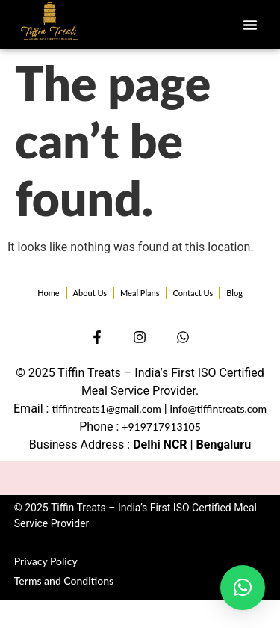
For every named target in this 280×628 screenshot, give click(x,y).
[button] (250, 24)
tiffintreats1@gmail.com (106, 408)
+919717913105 (161, 426)
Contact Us (193, 293)
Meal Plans (140, 293)
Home (48, 293)
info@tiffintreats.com (218, 408)
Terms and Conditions (63, 580)
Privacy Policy (46, 561)
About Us (90, 293)
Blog (234, 293)
